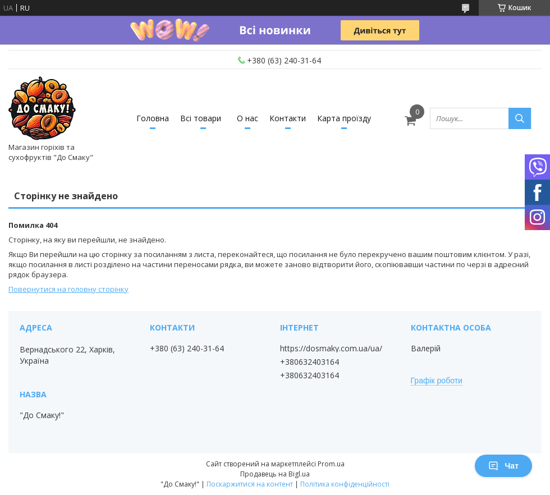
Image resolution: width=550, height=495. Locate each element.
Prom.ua (331, 464)
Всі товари (200, 118)
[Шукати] (519, 118)
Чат (503, 466)
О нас (247, 118)
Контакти (287, 118)
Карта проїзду (344, 118)
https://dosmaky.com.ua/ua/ (331, 348)
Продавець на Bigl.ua (275, 474)
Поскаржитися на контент (250, 484)
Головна (152, 118)
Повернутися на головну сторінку (68, 289)
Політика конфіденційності (344, 484)
